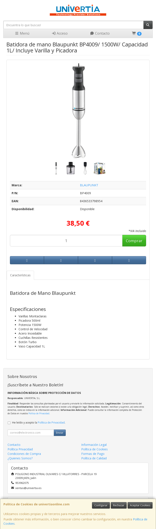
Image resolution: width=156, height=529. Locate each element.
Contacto (100, 33)
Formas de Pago (93, 454)
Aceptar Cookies (140, 505)
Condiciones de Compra (24, 454)
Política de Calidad (94, 458)
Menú (22, 33)
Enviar (59, 432)
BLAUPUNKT (89, 185)
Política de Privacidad (38, 413)
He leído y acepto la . (38, 422)
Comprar (134, 240)
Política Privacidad (20, 449)
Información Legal (94, 445)
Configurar (101, 505)
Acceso (59, 33)
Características (20, 275)
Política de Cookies (94, 449)
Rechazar (118, 505)
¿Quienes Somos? (20, 458)
